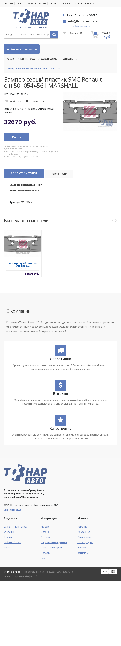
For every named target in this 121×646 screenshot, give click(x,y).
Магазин (31, 3)
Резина (8, 547)
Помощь (65, 3)
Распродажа (84, 537)
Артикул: (15, 202)
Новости (77, 3)
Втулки (8, 537)
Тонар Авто (14, 571)
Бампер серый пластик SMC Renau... (23, 264)
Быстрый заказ (37, 101)
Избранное (72, 32)
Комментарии (59, 173)
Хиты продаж (85, 542)
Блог (43, 558)
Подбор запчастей (81, 25)
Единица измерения (22, 184)
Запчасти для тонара (16, 526)
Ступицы (9, 531)
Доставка (53, 3)
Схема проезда (12, 509)
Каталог (20, 3)
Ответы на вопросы (52, 547)
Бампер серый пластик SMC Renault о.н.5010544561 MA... (34, 68)
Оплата (42, 3)
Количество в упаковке (24, 190)
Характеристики (24, 173)
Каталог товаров (20, 49)
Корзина (82, 526)
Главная (9, 3)
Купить (16, 137)
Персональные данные (54, 542)
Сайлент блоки (12, 542)
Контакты (89, 3)
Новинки (82, 547)
